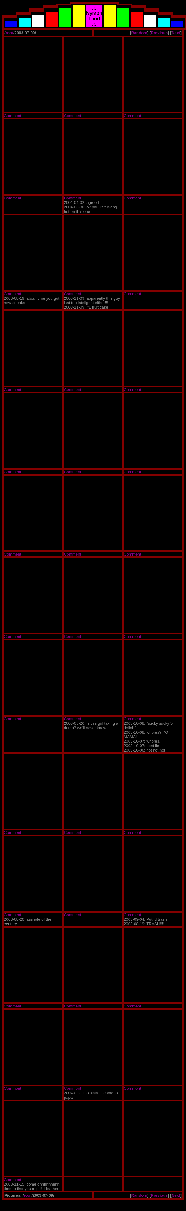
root (9, 33)
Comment (12, 115)
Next (176, 33)
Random (139, 33)
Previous (159, 33)
